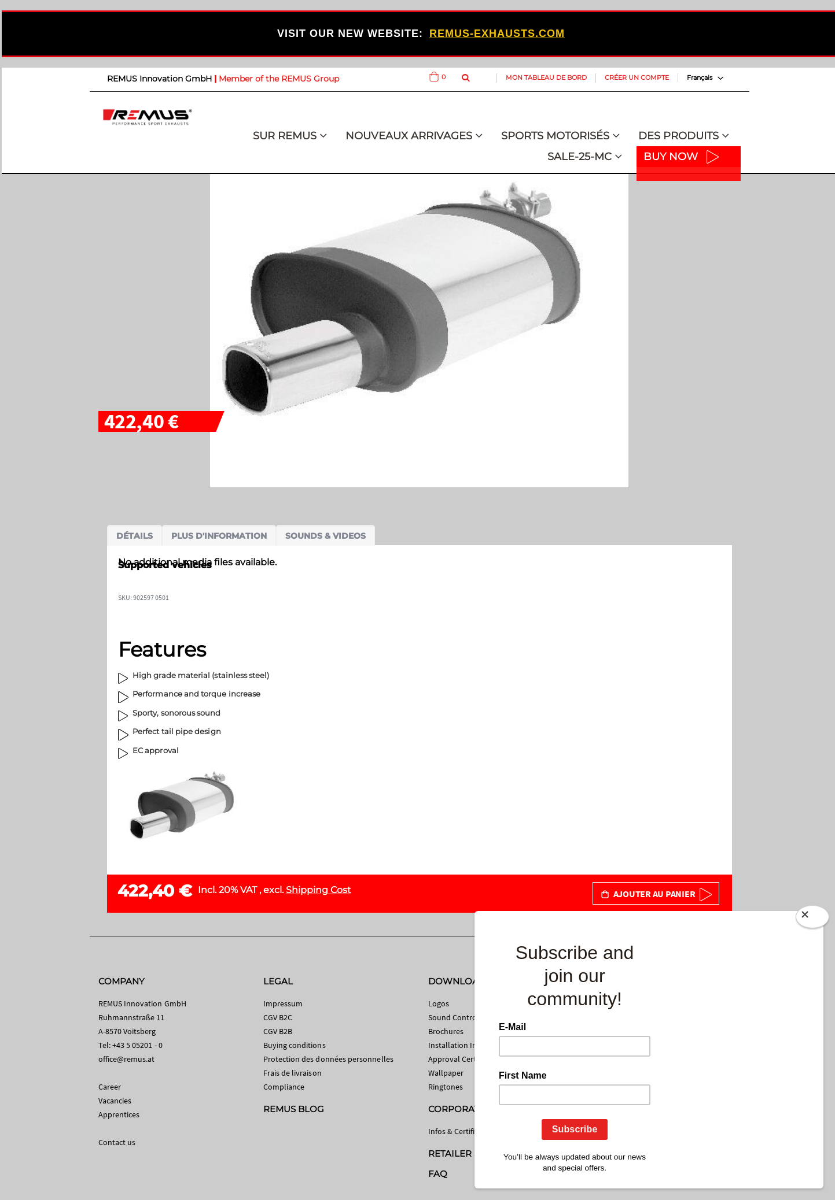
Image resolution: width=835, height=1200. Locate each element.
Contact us (117, 1142)
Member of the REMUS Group (279, 78)
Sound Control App (461, 1017)
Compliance (284, 1087)
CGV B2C (277, 1017)
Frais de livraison (292, 1073)
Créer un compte (637, 77)
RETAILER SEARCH (470, 1153)
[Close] (812, 919)
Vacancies (115, 1100)
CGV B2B (277, 1031)
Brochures (446, 1031)
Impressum (283, 1003)
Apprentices (119, 1114)
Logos (438, 1003)
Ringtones (446, 1087)
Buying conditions (294, 1045)
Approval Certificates (464, 1059)
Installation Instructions (470, 1045)
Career (109, 1087)
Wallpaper (446, 1073)
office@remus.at (126, 1059)
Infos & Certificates (460, 1131)
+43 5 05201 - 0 (137, 1045)
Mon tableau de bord (546, 77)
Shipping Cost (318, 889)
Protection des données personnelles (328, 1059)
